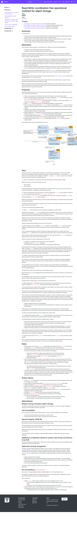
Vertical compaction (26, 453)
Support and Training (48, 1)
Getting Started (21, 499)
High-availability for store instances (10, 17)
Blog (64, 1)
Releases (56, 1)
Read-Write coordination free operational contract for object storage (12, 21)
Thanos (4, 2)
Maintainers (21, 505)
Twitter (73, 1)
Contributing (21, 507)
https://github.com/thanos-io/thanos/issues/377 (35, 25)
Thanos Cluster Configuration (11, 24)
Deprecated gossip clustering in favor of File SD (12, 13)
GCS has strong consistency (60, 76)
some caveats (32, 77)
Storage (20, 502)
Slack (34, 499)
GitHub (68, 1)
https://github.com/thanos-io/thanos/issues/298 (35, 23)
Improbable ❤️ (55, 505)
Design (19, 501)
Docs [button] (60, 1)
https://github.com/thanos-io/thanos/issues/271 (35, 28)
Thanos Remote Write (9, 26)
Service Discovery (22, 504)
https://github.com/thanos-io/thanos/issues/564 (35, 26)
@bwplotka (24, 18)
